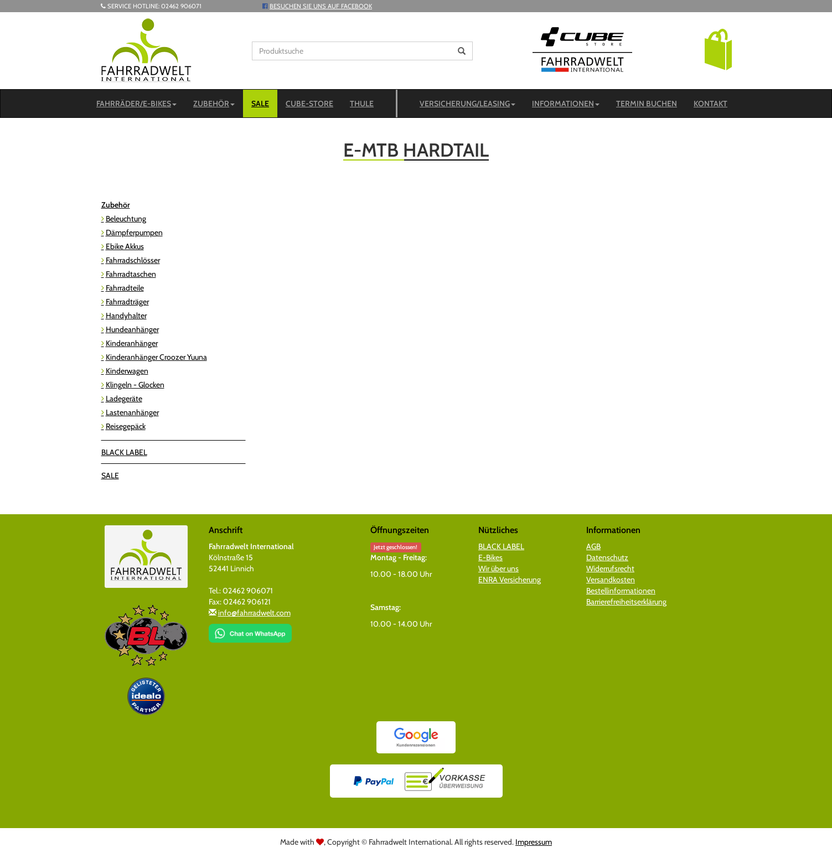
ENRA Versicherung (509, 580)
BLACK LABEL (124, 452)
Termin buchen (646, 103)
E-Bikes (490, 557)
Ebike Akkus (125, 246)
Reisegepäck (126, 426)
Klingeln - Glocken (135, 385)
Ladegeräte (124, 399)
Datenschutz (607, 557)
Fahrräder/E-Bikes (136, 103)
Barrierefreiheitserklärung (626, 602)
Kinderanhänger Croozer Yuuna (156, 357)
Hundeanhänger (132, 329)
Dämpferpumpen (134, 232)
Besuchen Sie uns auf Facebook (321, 6)
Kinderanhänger (132, 343)
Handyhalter (126, 315)
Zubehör (214, 103)
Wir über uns (498, 568)
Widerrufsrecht (610, 568)
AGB (593, 546)
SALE (260, 103)
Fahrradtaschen (131, 274)
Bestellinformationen (620, 591)
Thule (362, 103)
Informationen (566, 103)
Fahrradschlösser (133, 260)
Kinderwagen (127, 371)
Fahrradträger (127, 302)
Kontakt (710, 103)
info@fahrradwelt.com (254, 613)
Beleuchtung (126, 219)
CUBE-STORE (309, 103)
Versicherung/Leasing (467, 103)
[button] (718, 49)
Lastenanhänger (132, 412)
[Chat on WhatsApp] (250, 629)
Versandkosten (610, 580)
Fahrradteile (125, 288)
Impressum (533, 842)
